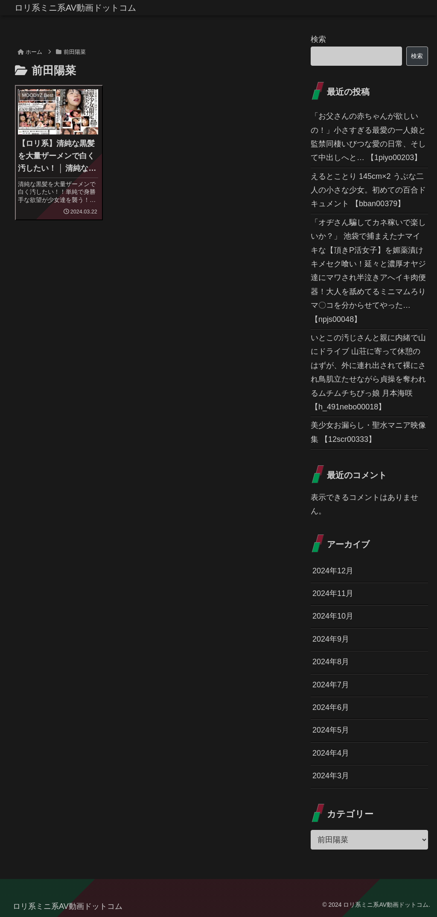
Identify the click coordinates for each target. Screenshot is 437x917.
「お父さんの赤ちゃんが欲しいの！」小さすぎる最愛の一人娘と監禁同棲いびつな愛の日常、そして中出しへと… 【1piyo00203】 (368, 137)
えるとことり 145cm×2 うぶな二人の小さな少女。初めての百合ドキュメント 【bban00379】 (368, 190)
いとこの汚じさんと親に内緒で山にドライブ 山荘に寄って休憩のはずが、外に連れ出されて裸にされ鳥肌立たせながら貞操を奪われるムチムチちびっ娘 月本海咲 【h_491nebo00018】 (368, 372)
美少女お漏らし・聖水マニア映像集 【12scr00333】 (368, 432)
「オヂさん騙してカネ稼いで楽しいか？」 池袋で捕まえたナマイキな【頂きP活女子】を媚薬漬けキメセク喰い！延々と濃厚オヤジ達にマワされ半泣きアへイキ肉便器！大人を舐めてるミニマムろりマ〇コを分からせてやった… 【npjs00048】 (368, 271)
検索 (318, 39)
